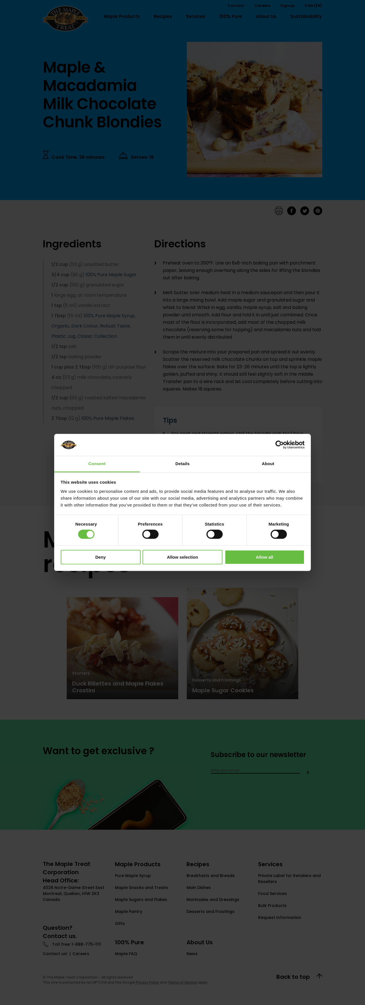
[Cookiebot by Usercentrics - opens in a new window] (280, 445)
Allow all (264, 557)
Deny (100, 557)
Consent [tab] (97, 463)
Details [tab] (182, 463)
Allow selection (182, 557)
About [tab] (268, 463)
